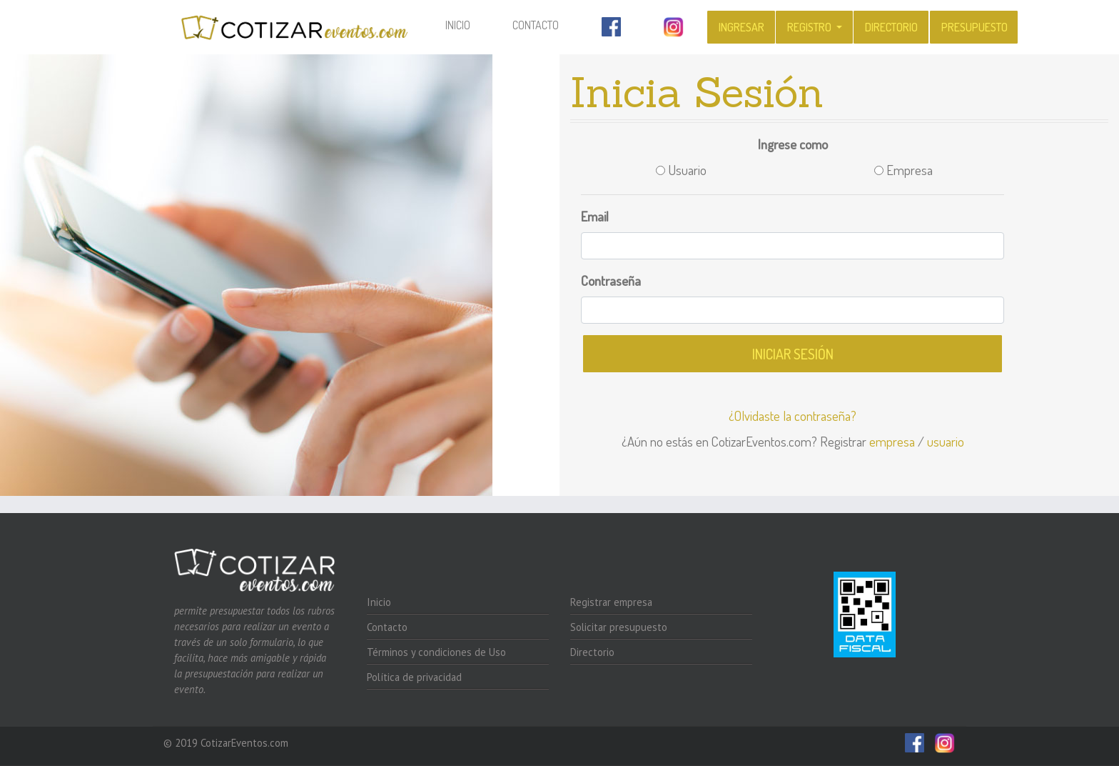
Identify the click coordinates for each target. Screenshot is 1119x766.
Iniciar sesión (793, 353)
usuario (945, 441)
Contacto (535, 25)
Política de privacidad (414, 677)
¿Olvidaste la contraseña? (792, 415)
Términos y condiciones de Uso (436, 652)
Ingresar (741, 27)
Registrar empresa (611, 602)
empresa (892, 441)
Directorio (891, 27)
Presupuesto (974, 27)
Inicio (467, 24)
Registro (810, 27)
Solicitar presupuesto (618, 627)
